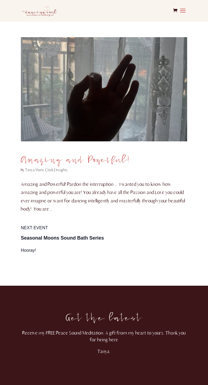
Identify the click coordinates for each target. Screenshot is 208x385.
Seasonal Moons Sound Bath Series (62, 238)
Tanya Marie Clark (39, 170)
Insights (62, 170)
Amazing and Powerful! (75, 156)
